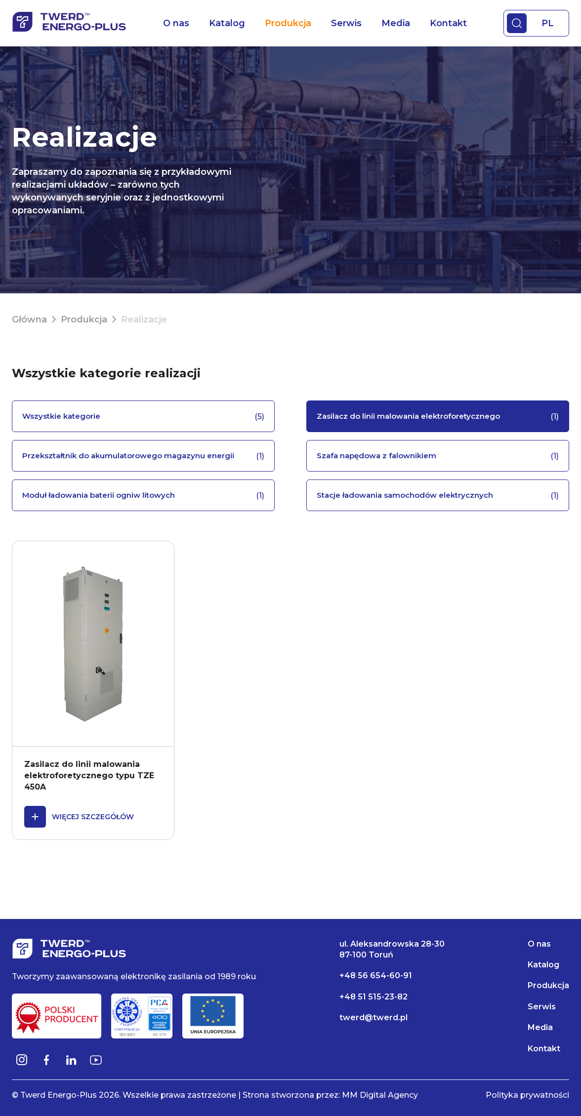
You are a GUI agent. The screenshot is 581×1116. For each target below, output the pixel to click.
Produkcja (288, 23)
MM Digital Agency (380, 1095)
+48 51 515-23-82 (373, 996)
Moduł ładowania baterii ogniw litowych (143, 495)
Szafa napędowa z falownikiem (438, 456)
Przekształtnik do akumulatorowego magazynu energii (143, 456)
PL (547, 23)
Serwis (346, 23)
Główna (29, 319)
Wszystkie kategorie (143, 416)
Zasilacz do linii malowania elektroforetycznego (438, 416)
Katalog (227, 23)
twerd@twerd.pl (373, 1018)
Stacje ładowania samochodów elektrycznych (438, 495)
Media (395, 23)
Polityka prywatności (527, 1095)
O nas (176, 23)
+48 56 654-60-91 (375, 976)
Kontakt (448, 23)
